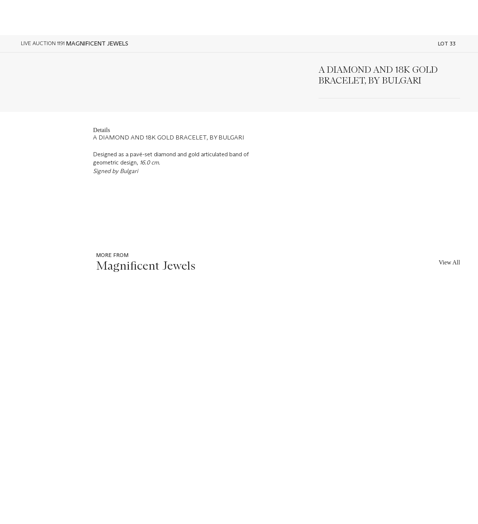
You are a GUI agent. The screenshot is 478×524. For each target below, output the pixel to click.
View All (449, 262)
